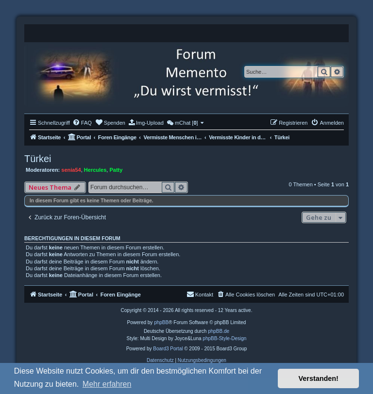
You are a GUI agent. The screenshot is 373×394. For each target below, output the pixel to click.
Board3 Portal (168, 348)
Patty (115, 170)
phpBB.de (218, 331)
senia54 (71, 170)
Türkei (37, 158)
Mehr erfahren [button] (107, 384)
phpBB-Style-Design (224, 338)
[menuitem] (82, 123)
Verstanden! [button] (319, 378)
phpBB (161, 322)
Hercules (95, 170)
